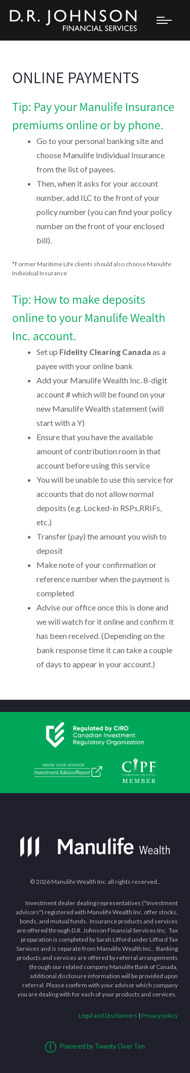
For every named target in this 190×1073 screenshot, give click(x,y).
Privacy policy (159, 1015)
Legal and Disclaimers (108, 1015)
